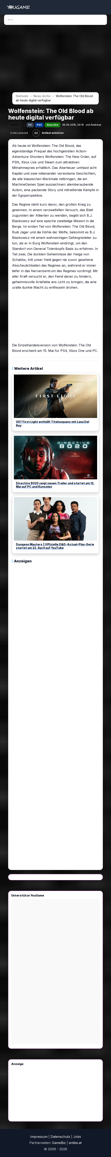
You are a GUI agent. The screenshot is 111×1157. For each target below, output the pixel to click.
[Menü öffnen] (10, 20)
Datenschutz (60, 1137)
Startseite (22, 96)
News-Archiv (42, 96)
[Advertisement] (55, 60)
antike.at (75, 1143)
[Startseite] (18, 7)
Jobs (77, 1137)
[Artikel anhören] (36, 133)
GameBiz (59, 1143)
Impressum (39, 1137)
